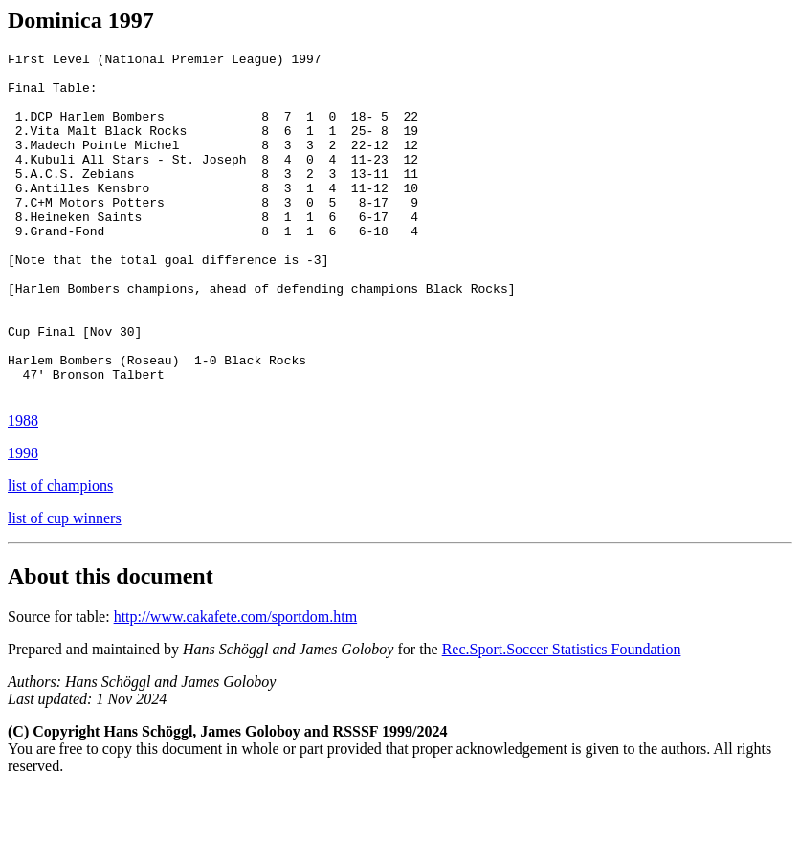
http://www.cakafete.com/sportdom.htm (235, 685)
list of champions (60, 554)
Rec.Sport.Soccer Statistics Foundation (561, 718)
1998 (23, 522)
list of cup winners (65, 587)
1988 (23, 489)
